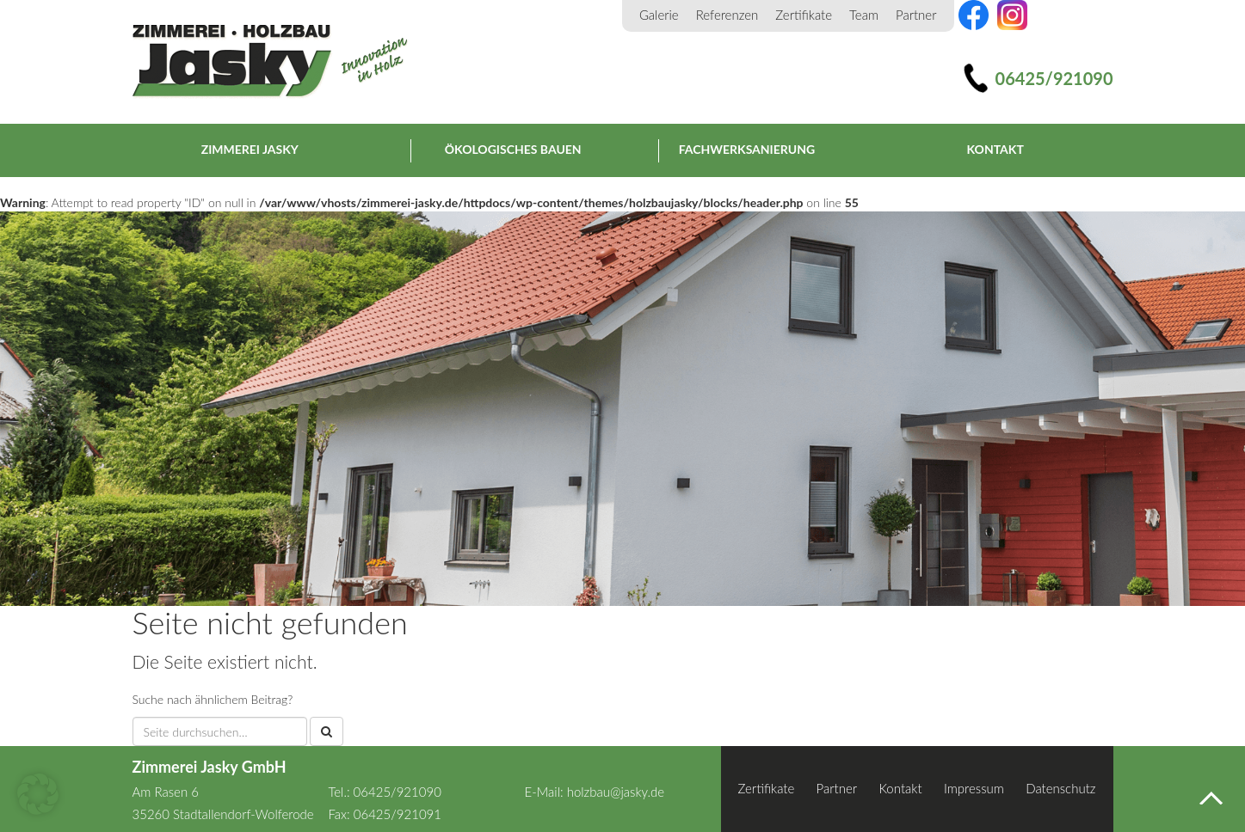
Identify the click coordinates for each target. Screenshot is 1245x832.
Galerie (659, 14)
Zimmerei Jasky (270, 62)
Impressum (974, 788)
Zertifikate (803, 14)
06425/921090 (1054, 78)
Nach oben (1210, 797)
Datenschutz (1060, 788)
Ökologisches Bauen (513, 149)
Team (863, 14)
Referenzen (727, 14)
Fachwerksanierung (747, 149)
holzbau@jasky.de (616, 791)
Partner (916, 14)
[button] (38, 794)
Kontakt (995, 149)
